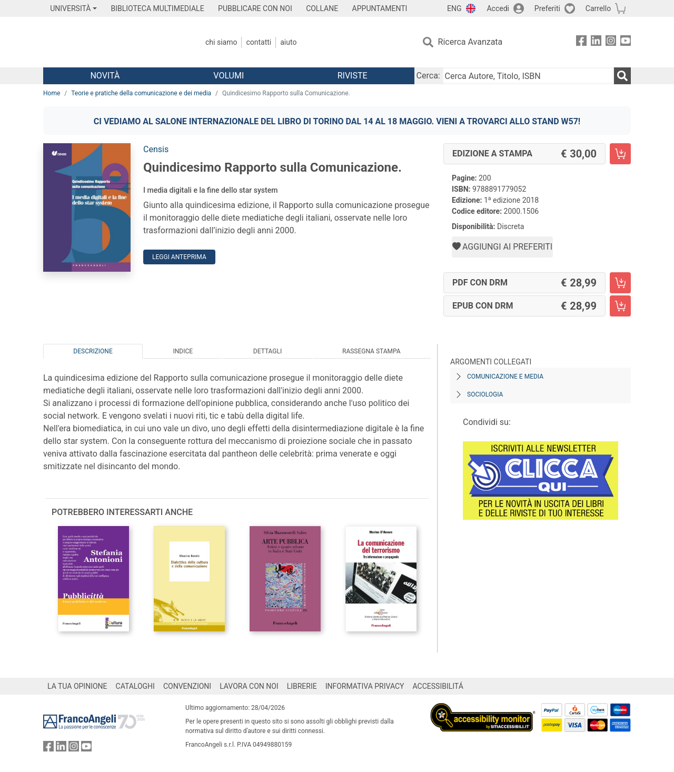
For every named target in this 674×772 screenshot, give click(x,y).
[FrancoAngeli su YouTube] (625, 42)
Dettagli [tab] (267, 351)
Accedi (498, 8)
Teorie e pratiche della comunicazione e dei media (141, 93)
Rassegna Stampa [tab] (371, 351)
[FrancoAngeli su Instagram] (611, 42)
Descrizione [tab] (92, 351)
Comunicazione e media (505, 376)
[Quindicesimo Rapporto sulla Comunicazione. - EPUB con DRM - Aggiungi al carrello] (620, 305)
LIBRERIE (302, 686)
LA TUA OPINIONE (77, 686)
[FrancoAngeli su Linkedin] (596, 42)
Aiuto (288, 42)
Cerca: (428, 76)
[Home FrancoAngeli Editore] (113, 42)
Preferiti (547, 8)
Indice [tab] (183, 351)
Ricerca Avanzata (470, 42)
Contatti (258, 42)
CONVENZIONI (187, 686)
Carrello (598, 8)
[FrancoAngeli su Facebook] (581, 42)
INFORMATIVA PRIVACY (364, 686)
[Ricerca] (622, 75)
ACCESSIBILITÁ (438, 686)
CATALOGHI (135, 686)
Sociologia (485, 394)
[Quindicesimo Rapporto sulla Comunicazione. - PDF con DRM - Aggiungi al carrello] (620, 282)
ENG (454, 8)
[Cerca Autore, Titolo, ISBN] (528, 75)
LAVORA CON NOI (249, 686)
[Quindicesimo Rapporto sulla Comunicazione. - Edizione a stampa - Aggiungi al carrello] (620, 153)
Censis (155, 149)
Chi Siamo (221, 42)
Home (51, 93)
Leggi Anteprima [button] (179, 257)
